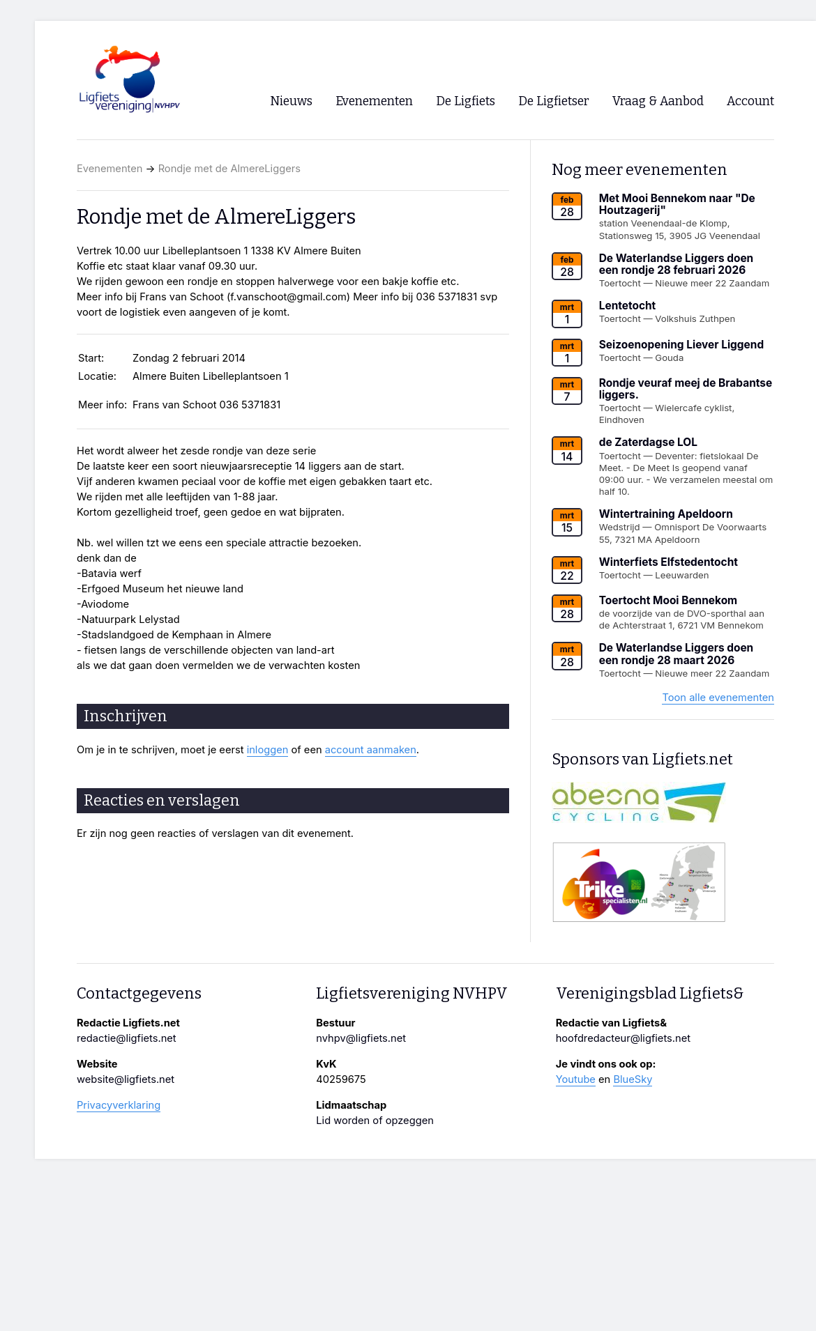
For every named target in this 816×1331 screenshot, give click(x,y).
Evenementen (109, 168)
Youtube (576, 1079)
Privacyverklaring (118, 1105)
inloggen (268, 750)
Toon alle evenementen (718, 697)
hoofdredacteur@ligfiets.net (623, 1038)
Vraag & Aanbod (658, 101)
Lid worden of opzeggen (375, 1120)
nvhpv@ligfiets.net (361, 1038)
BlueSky (632, 1079)
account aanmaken (370, 750)
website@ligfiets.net (125, 1079)
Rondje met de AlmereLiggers (229, 168)
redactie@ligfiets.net (126, 1038)
